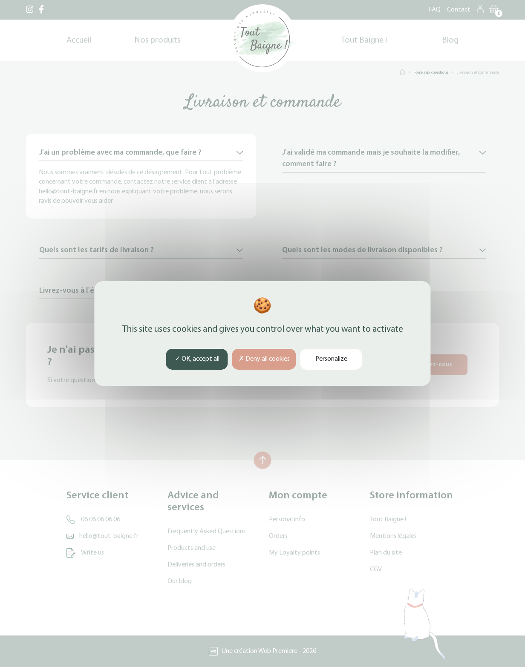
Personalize (331, 359)
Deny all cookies (264, 359)
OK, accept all (197, 359)
